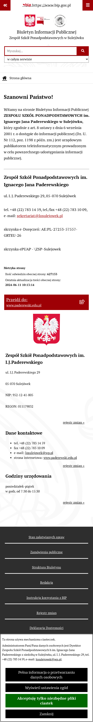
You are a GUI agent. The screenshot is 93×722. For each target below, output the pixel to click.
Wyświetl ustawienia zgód (46, 687)
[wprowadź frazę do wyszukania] (40, 51)
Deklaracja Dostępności (47, 628)
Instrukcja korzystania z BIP (47, 598)
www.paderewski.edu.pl (60, 458)
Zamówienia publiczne (46, 552)
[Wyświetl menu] (87, 5)
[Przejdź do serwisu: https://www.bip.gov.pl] (46, 5)
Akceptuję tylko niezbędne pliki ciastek (46, 701)
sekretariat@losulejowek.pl (40, 215)
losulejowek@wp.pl (48, 659)
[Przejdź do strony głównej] (46, 28)
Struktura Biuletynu (46, 567)
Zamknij (46, 713)
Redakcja (46, 583)
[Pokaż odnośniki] (5, 5)
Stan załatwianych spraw (46, 537)
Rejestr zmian (47, 613)
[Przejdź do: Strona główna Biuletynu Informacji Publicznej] (4, 78)
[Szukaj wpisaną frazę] (83, 51)
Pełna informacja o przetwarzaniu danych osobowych (46, 675)
